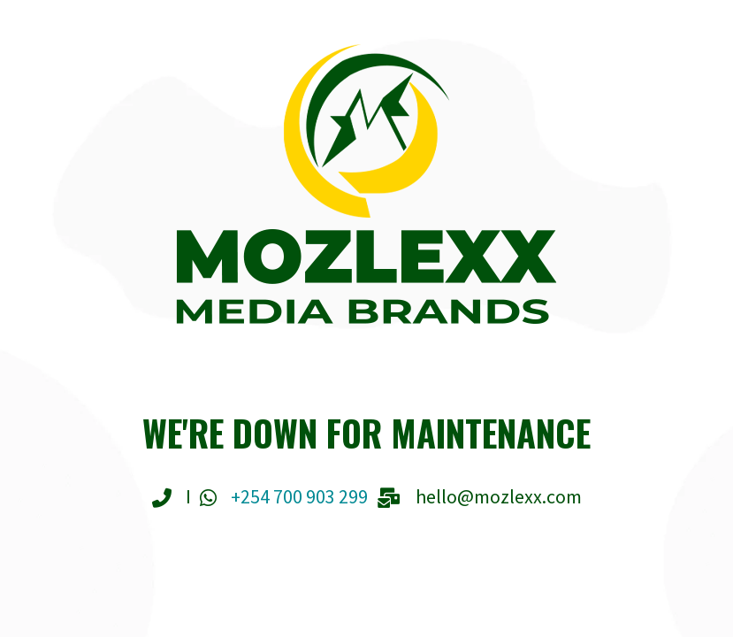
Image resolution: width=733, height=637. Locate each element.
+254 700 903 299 (299, 496)
